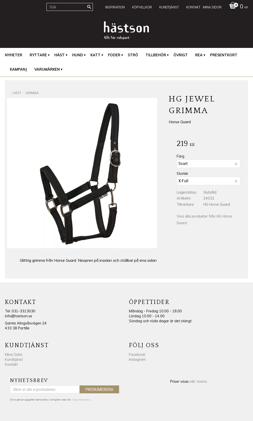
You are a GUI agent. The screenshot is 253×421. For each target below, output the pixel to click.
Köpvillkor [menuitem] (142, 7)
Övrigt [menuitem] (180, 55)
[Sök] (89, 7)
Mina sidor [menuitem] (212, 7)
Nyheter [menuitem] (13, 55)
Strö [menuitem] (133, 55)
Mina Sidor (13, 354)
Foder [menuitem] (114, 55)
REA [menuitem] (199, 55)
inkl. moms (198, 381)
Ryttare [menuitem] (38, 55)
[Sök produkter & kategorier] (69, 7)
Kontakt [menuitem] (193, 7)
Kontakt (11, 364)
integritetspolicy (80, 399)
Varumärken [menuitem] (47, 69)
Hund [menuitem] (77, 55)
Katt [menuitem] (95, 55)
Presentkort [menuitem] (223, 55)
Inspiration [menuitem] (115, 7)
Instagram (137, 359)
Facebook (137, 354)
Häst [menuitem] (59, 55)
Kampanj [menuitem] (18, 69)
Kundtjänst (14, 359)
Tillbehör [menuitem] (156, 55)
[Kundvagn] (237, 7)
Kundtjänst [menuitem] (169, 7)
